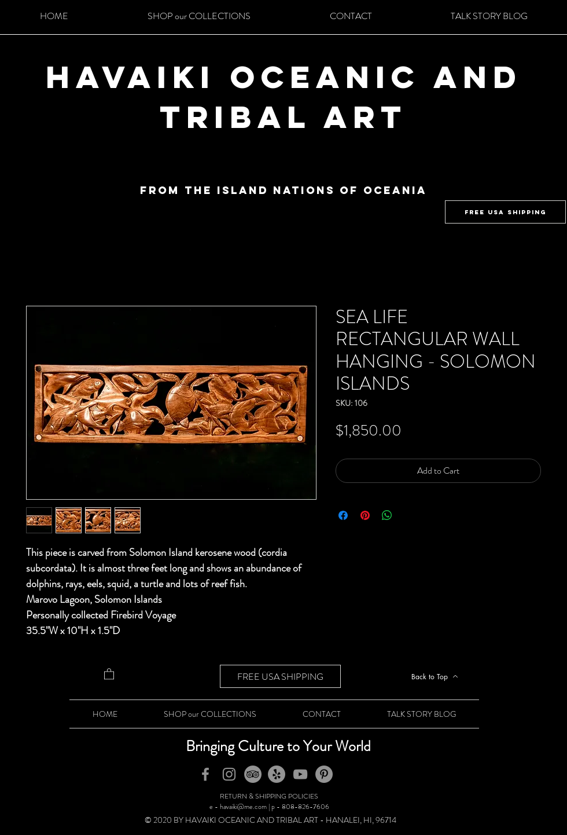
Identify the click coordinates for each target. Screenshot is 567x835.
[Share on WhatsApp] (387, 515)
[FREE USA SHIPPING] (505, 212)
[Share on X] (409, 515)
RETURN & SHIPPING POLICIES (269, 796)
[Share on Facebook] (343, 515)
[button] (109, 673)
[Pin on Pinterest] (365, 515)
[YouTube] (300, 774)
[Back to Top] (434, 676)
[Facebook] (205, 774)
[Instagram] (229, 774)
